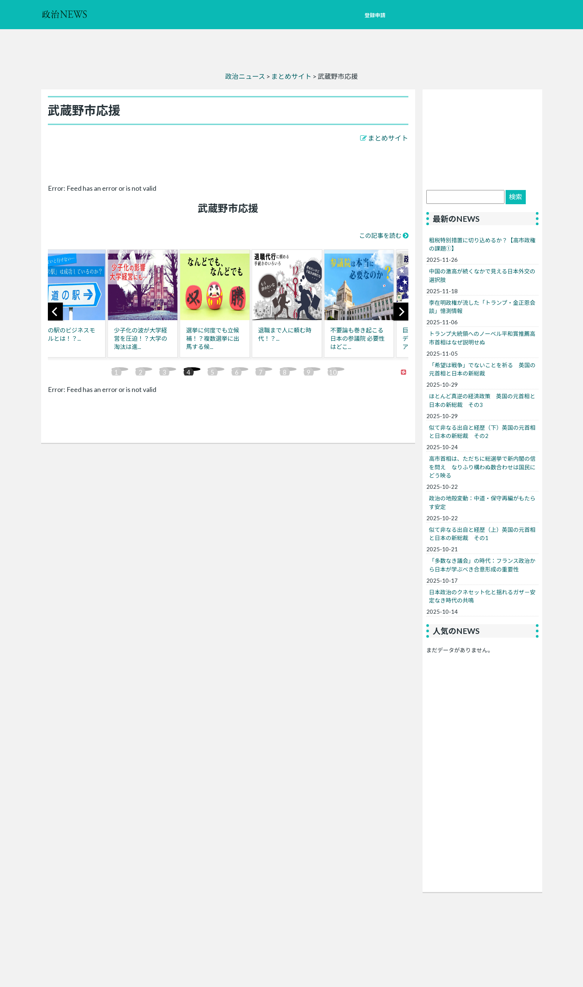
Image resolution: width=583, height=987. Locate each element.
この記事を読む (380, 235)
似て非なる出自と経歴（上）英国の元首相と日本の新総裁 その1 (482, 534)
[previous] (55, 312)
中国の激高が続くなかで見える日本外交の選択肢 (482, 275)
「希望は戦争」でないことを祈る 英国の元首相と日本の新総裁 (482, 369)
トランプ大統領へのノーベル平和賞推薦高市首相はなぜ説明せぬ (482, 338)
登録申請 (375, 15)
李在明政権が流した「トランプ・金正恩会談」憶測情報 (482, 307)
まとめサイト (388, 138)
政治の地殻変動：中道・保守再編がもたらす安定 (482, 502)
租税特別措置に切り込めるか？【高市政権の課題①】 (482, 244)
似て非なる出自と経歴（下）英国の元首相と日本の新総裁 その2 (482, 431)
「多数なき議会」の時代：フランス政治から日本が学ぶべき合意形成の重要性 (482, 565)
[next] (400, 312)
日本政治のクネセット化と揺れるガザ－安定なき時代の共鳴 (482, 596)
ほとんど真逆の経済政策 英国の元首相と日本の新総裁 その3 (482, 400)
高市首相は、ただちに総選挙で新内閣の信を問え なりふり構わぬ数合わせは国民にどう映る (482, 467)
